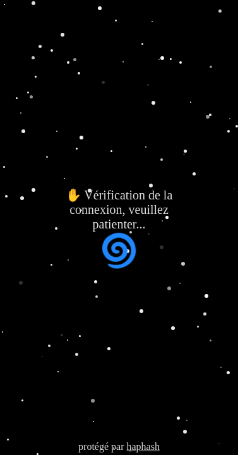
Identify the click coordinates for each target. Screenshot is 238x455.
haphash (142, 446)
